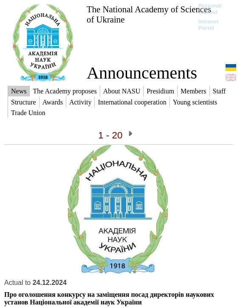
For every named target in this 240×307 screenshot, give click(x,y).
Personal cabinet (210, 9)
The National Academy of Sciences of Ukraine (149, 14)
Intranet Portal (208, 24)
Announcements (142, 72)
